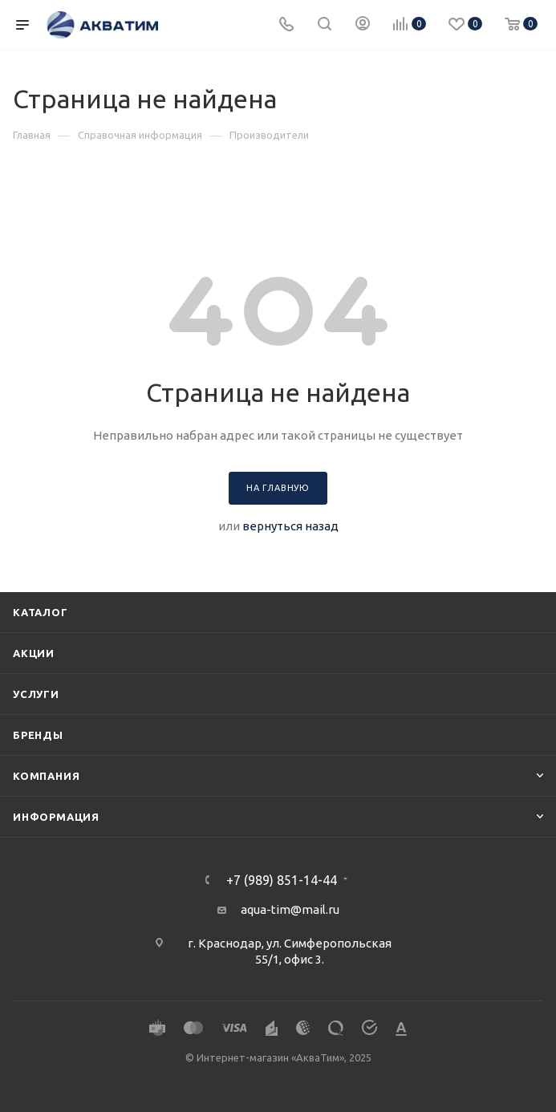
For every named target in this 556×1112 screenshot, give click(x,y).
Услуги (36, 694)
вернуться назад (290, 526)
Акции (34, 653)
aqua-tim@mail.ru (290, 909)
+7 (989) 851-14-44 (281, 880)
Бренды (38, 735)
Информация (56, 816)
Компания (46, 775)
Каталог (40, 612)
